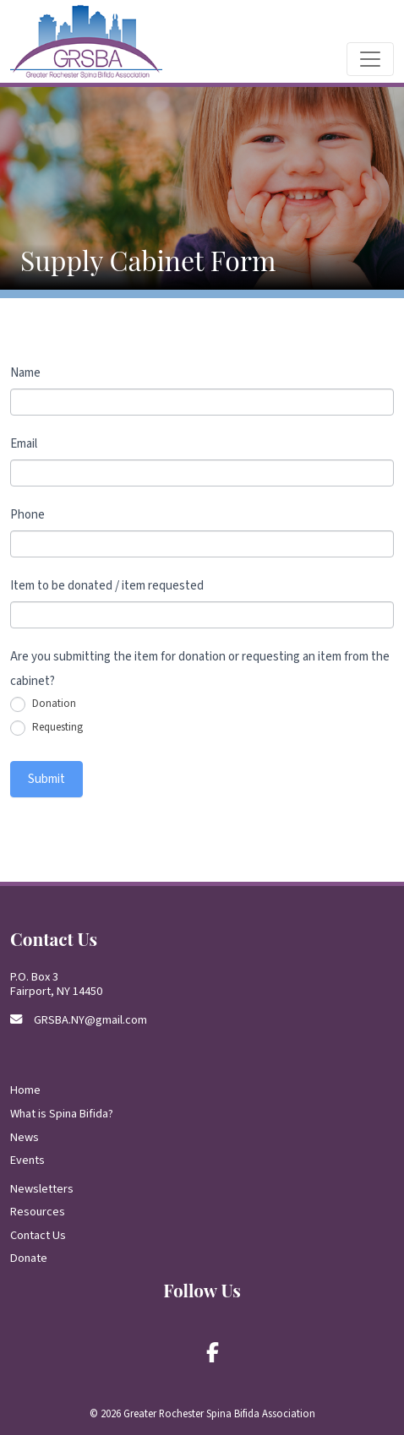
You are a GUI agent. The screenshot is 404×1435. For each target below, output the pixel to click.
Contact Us (38, 1235)
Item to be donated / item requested (107, 586)
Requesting (46, 728)
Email (23, 444)
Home (25, 1090)
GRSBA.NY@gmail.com (90, 1020)
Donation (43, 704)
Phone (27, 515)
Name (25, 373)
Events (27, 1160)
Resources (37, 1211)
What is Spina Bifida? (61, 1113)
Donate (28, 1258)
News (24, 1137)
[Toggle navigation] (370, 59)
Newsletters (42, 1189)
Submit (46, 779)
